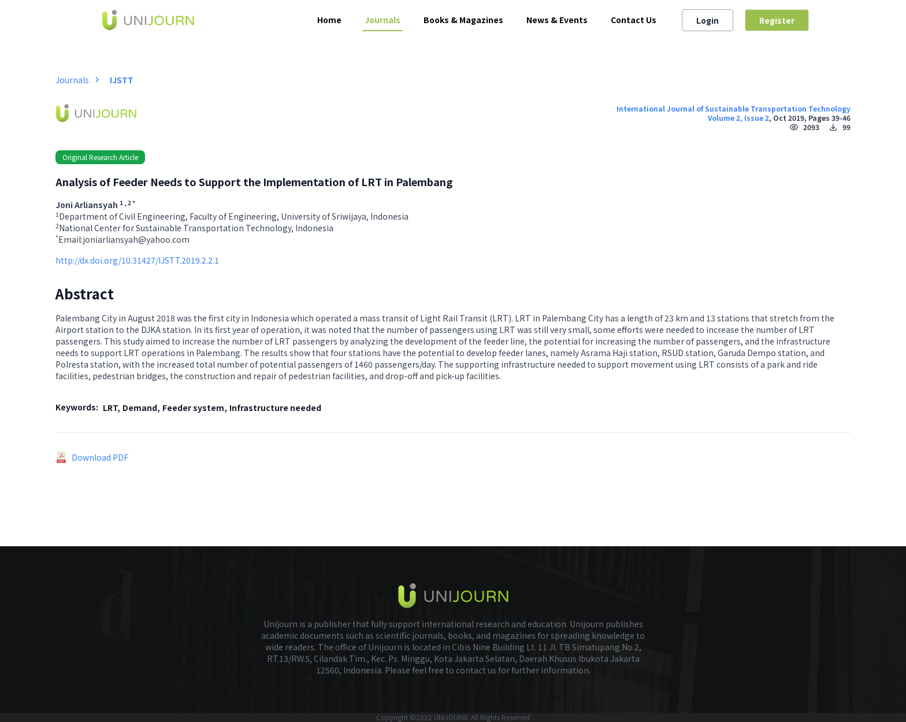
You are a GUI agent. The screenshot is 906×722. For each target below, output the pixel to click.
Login (707, 20)
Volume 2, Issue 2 (738, 118)
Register (776, 20)
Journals (382, 19)
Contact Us (633, 19)
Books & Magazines (463, 19)
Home (329, 19)
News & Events (557, 19)
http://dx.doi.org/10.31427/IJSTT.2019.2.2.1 (137, 260)
